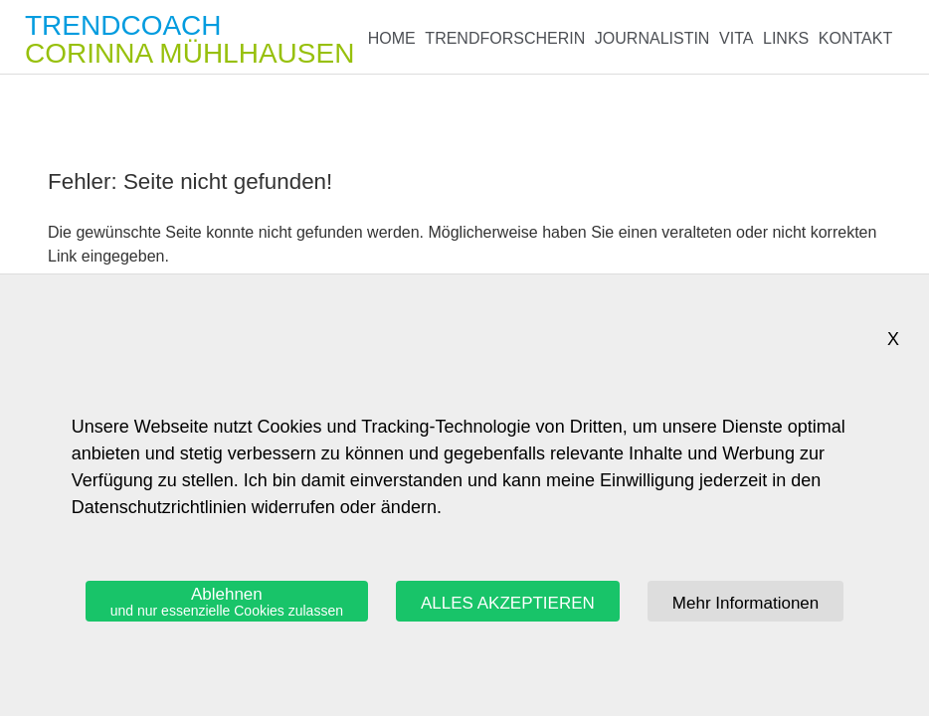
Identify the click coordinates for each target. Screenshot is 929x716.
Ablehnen (226, 602)
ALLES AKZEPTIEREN (508, 603)
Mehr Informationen (745, 603)
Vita (736, 38)
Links (786, 38)
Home (392, 38)
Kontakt (855, 38)
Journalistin (652, 38)
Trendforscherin (505, 38)
